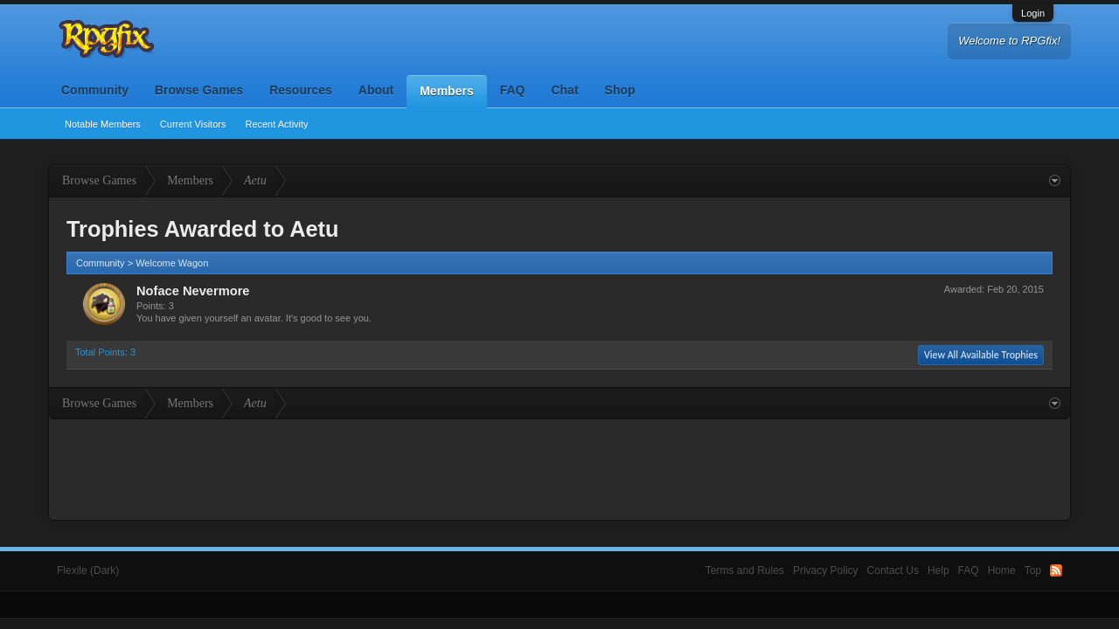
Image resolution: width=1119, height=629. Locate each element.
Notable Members (103, 124)
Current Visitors (193, 124)
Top (1033, 570)
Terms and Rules (744, 570)
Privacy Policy (825, 570)
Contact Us (893, 570)
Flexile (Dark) (88, 570)
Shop (620, 90)
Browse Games (199, 90)
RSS (1056, 570)
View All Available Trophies (981, 355)
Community (95, 90)
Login (1033, 13)
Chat (564, 90)
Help (938, 570)
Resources (300, 90)
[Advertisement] (559, 467)
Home (1002, 570)
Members (446, 91)
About (375, 90)
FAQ (512, 90)
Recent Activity (276, 124)
